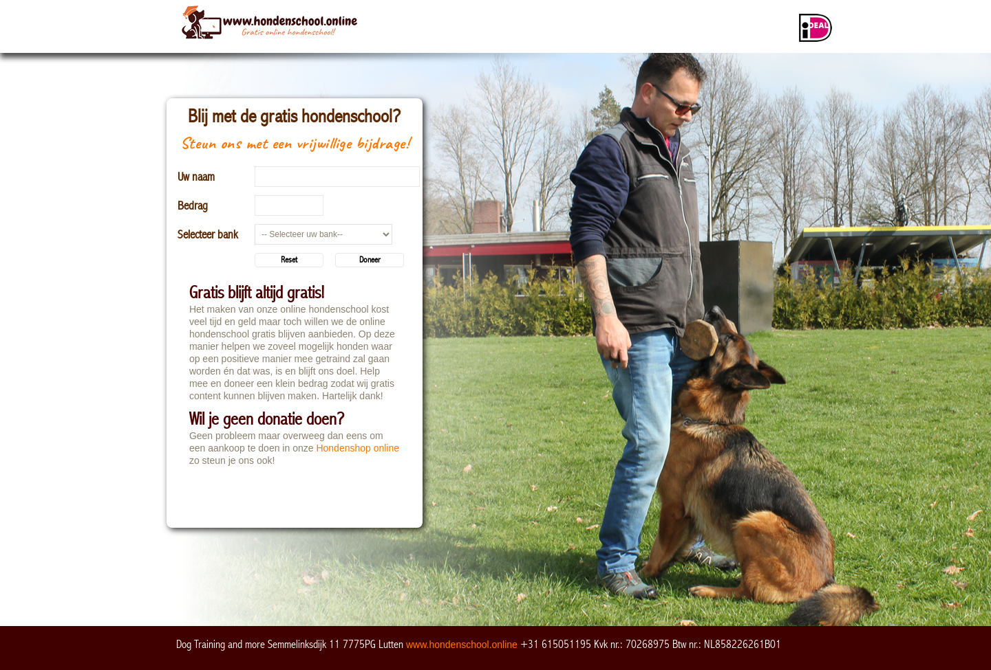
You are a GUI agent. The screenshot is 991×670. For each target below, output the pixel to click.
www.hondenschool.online (462, 644)
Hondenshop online (357, 448)
